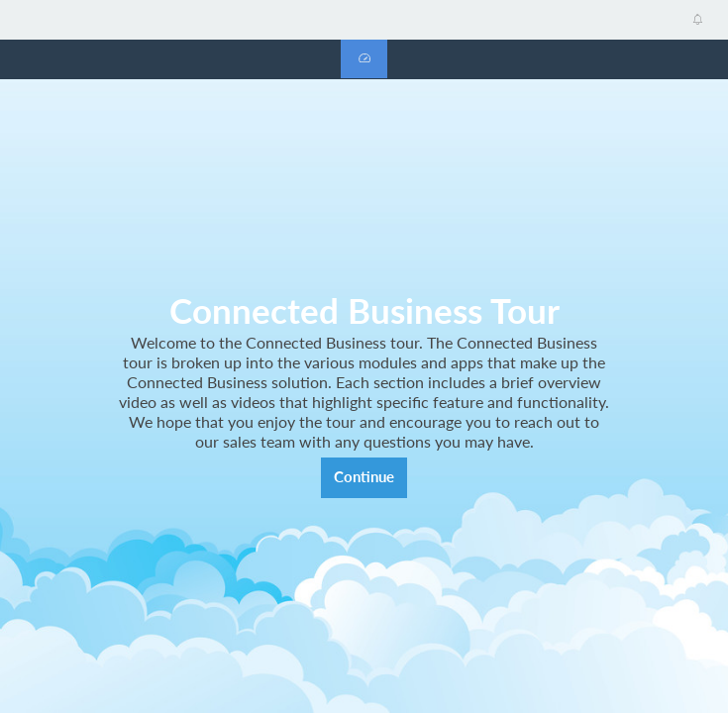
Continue (364, 476)
